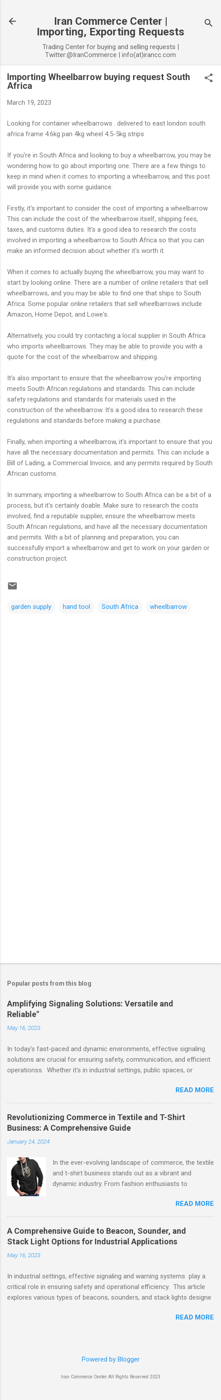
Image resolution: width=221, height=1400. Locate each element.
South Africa (120, 607)
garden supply (31, 607)
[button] (208, 79)
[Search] (208, 24)
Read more (194, 1090)
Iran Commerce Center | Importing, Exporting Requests (110, 26)
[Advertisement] (110, 887)
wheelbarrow (168, 607)
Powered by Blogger (111, 1359)
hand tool (76, 607)
